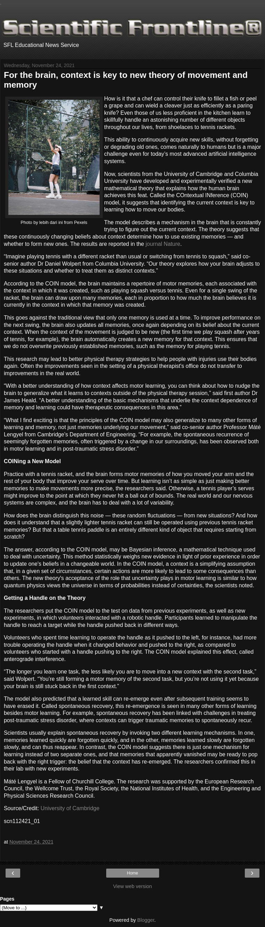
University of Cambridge (70, 808)
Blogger (145, 920)
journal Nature (163, 244)
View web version (132, 886)
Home (132, 873)
